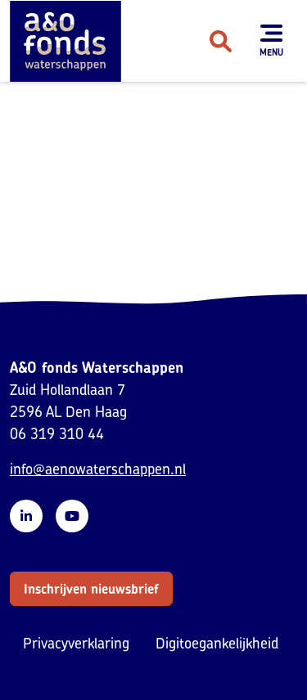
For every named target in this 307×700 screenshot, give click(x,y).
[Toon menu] (271, 41)
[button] (91, 589)
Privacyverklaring (76, 643)
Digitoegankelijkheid (217, 643)
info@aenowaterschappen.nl (98, 469)
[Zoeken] (221, 41)
